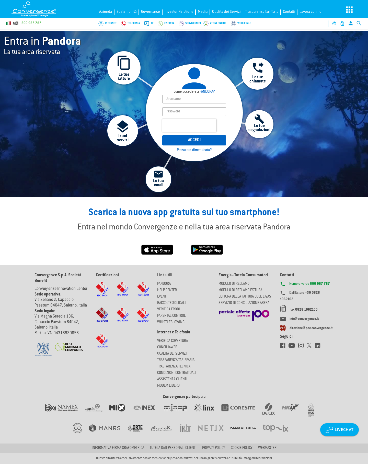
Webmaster (267, 448)
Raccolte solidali (171, 303)
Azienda (105, 12)
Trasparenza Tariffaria (261, 12)
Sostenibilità (126, 12)
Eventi (162, 297)
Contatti (289, 12)
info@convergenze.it (304, 319)
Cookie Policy (241, 448)
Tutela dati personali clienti (173, 448)
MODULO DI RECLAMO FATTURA (240, 290)
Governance (150, 12)
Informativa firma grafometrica (118, 448)
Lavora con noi (311, 12)
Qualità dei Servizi (226, 12)
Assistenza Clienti (172, 379)
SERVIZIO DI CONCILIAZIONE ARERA (243, 303)
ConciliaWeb (167, 347)
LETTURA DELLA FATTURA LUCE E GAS (244, 297)
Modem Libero (168, 386)
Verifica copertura (172, 341)
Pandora (164, 284)
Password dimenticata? (194, 150)
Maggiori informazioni (258, 458)
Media (203, 12)
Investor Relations (179, 12)
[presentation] (189, 125)
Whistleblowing (171, 322)
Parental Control (171, 316)
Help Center (167, 290)
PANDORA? (194, 92)
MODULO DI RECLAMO (233, 284)
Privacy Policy (213, 448)
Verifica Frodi (168, 309)
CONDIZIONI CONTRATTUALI (176, 373)
